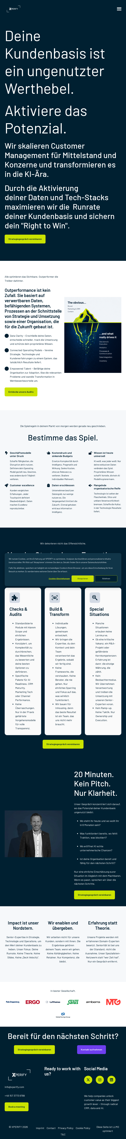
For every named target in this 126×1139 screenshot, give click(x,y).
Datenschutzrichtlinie (97, 562)
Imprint (40, 1128)
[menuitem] (40, 1128)
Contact (51, 1128)
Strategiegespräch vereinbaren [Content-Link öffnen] (25, 239)
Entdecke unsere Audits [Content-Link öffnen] (21, 391)
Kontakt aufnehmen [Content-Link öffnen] (91, 1049)
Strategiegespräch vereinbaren (94, 894)
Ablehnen (106, 578)
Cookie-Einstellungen (59, 578)
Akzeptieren (82, 578)
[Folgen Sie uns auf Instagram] (100, 1080)
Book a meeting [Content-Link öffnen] (16, 1106)
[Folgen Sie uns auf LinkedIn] (111, 1080)
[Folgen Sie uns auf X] (88, 1080)
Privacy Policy (65, 1128)
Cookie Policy (83, 1128)
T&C (63, 1134)
